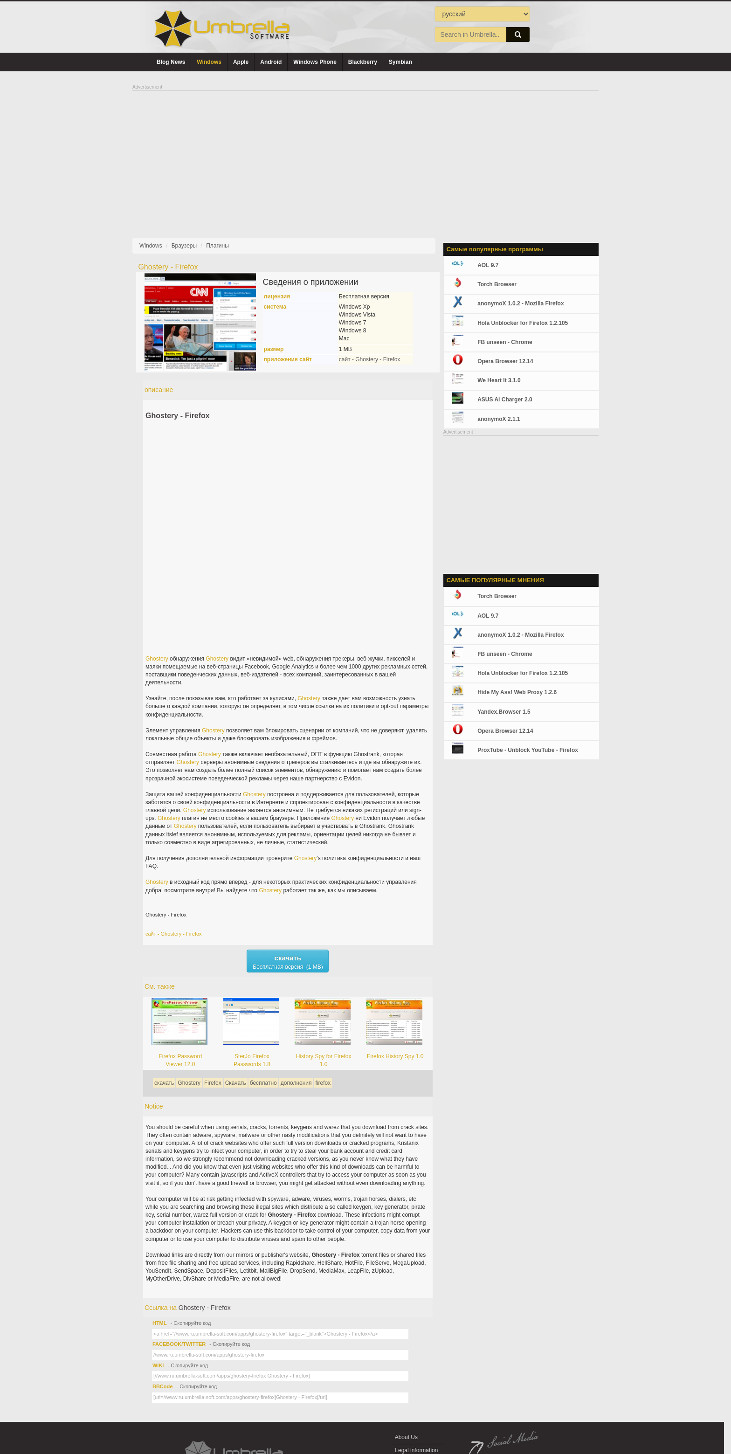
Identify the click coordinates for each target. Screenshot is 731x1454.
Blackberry (362, 62)
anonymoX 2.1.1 (498, 419)
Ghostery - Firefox (177, 416)
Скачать (235, 1083)
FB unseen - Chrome (504, 342)
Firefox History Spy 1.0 (395, 1056)
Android (271, 62)
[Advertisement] (365, 156)
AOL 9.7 (487, 265)
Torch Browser (497, 284)
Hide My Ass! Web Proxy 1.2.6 (517, 692)
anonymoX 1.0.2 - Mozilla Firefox (520, 303)
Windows (209, 62)
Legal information (416, 1450)
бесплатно (263, 1083)
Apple (240, 62)
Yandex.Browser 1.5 (503, 712)
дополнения (296, 1083)
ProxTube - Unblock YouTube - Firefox (527, 750)
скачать (164, 1083)
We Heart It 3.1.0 (498, 380)
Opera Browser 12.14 (505, 361)
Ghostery (156, 658)
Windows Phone (315, 62)
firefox (323, 1083)
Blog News (171, 62)
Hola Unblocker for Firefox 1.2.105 (522, 323)
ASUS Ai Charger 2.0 (504, 399)
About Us (406, 1437)
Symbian (400, 62)
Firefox (212, 1083)
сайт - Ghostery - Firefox (369, 359)
